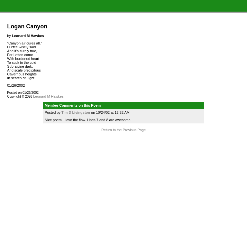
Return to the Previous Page (123, 130)
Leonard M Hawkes (48, 96)
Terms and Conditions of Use (123, 142)
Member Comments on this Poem (73, 105)
